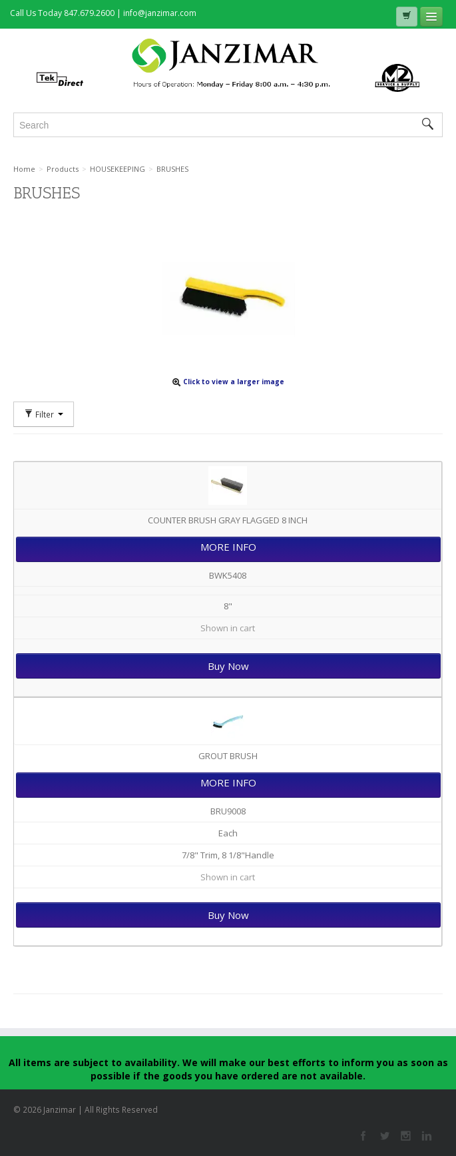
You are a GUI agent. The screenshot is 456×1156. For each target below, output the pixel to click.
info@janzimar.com (159, 13)
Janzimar (228, 65)
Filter (43, 414)
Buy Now (228, 666)
